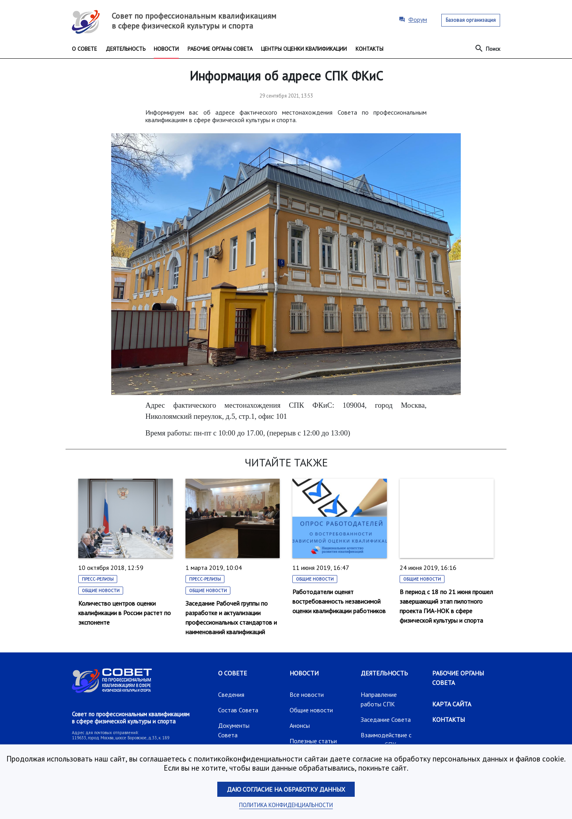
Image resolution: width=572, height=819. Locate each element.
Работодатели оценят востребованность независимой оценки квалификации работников (339, 601)
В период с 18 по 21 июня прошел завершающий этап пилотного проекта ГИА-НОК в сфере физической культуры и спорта (446, 606)
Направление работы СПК (379, 699)
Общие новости (101, 590)
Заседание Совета (386, 719)
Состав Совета (238, 710)
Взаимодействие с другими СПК (386, 739)
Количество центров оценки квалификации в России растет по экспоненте (124, 612)
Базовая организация (471, 20)
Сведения (231, 694)
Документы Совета (233, 730)
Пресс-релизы (98, 579)
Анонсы (300, 725)
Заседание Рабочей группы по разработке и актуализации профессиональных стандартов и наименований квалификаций (231, 617)
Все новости (307, 694)
